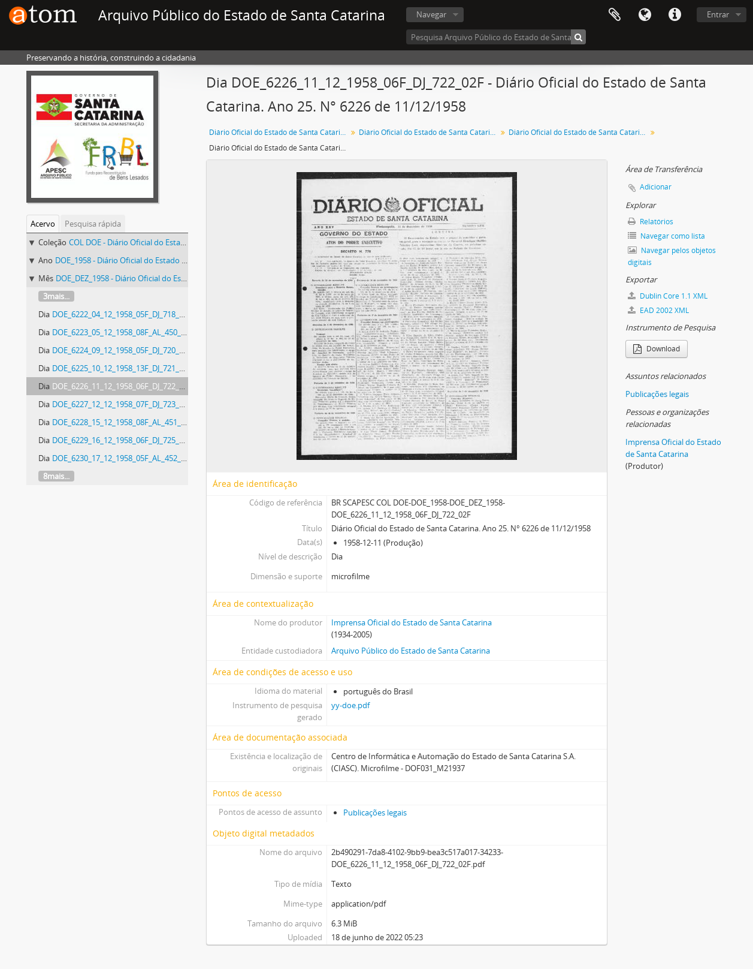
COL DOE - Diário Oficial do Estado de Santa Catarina (162, 242)
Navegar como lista (666, 236)
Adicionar (656, 187)
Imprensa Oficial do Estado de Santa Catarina (411, 622)
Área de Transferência (615, 15)
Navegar (431, 14)
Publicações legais (375, 812)
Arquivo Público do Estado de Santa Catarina (410, 650)
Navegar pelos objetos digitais (672, 256)
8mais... (56, 476)
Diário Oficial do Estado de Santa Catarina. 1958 (429, 132)
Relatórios (650, 221)
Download (656, 349)
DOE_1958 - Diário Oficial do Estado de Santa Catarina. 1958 (160, 260)
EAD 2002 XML (658, 310)
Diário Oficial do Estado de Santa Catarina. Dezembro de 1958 (579, 132)
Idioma (645, 15)
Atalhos (675, 15)
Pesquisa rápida (93, 223)
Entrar (718, 14)
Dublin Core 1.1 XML (667, 296)
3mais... (56, 296)
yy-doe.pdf (350, 705)
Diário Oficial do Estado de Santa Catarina (279, 132)
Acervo (43, 223)
